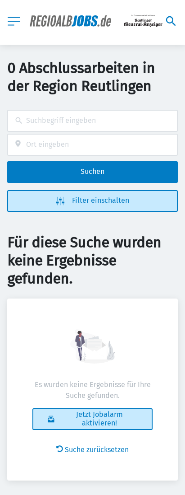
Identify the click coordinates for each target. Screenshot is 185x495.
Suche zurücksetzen (92, 449)
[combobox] (92, 121)
